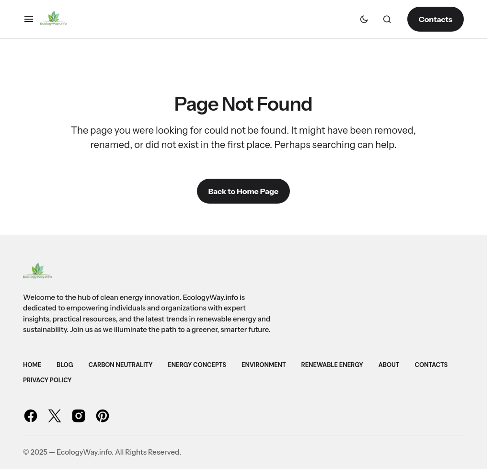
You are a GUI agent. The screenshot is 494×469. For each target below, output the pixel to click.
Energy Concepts (197, 365)
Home (32, 365)
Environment (263, 365)
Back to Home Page (243, 191)
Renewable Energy (332, 365)
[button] (28, 19)
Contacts (435, 19)
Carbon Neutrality (121, 365)
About (389, 365)
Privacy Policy (47, 380)
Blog (65, 365)
